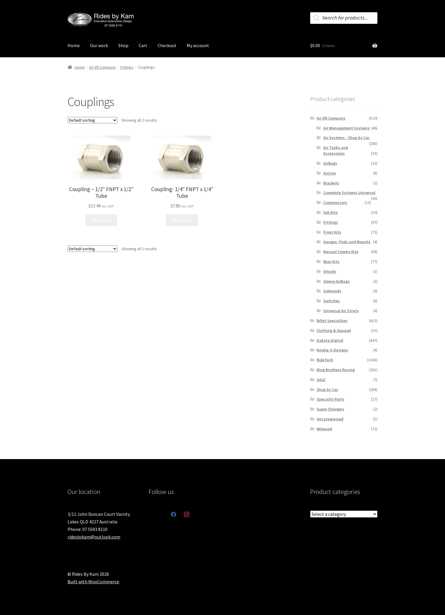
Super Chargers (330, 409)
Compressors (335, 202)
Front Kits (332, 232)
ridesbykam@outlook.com (94, 537)
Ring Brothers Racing (336, 369)
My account (198, 45)
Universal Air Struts (341, 310)
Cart (143, 45)
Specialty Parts (330, 399)
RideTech (325, 359)
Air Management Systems (346, 128)
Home (74, 45)
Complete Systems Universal (349, 192)
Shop (123, 45)
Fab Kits (330, 212)
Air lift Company (102, 67)
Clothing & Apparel (334, 330)
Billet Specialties (332, 320)
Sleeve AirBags (336, 281)
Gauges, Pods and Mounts (346, 241)
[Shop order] (92, 120)
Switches (331, 300)
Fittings (126, 67)
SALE (321, 379)
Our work (99, 45)
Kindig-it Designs (332, 350)
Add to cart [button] (101, 220)
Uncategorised (330, 419)
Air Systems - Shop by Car (346, 137)
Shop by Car (327, 389)
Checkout (167, 45)
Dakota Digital (330, 340)
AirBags (330, 163)
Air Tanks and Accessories (335, 150)
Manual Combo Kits (341, 251)
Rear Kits (331, 261)
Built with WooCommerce (93, 581)
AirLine (329, 173)
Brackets (331, 183)
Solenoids (332, 291)
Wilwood (324, 428)
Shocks (329, 271)
